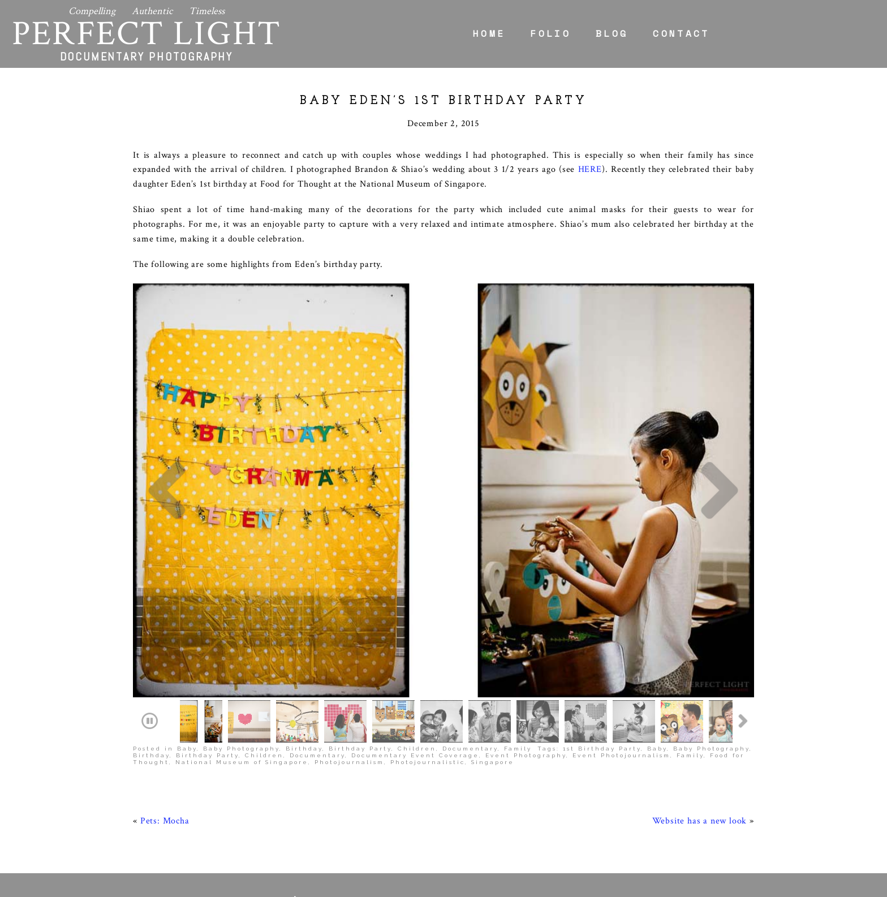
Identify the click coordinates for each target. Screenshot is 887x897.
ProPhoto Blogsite (557, 888)
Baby (187, 660)
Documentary (470, 660)
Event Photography (525, 667)
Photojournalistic (427, 674)
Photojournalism (349, 674)
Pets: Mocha (165, 733)
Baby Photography (241, 660)
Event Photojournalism (621, 667)
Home (489, 33)
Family (518, 660)
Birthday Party (360, 660)
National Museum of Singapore (241, 674)
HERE (590, 169)
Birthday (304, 660)
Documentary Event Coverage (415, 667)
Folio (550, 33)
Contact (681, 33)
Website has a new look (699, 733)
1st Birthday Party (602, 660)
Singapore (492, 674)
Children (417, 660)
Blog (612, 33)
